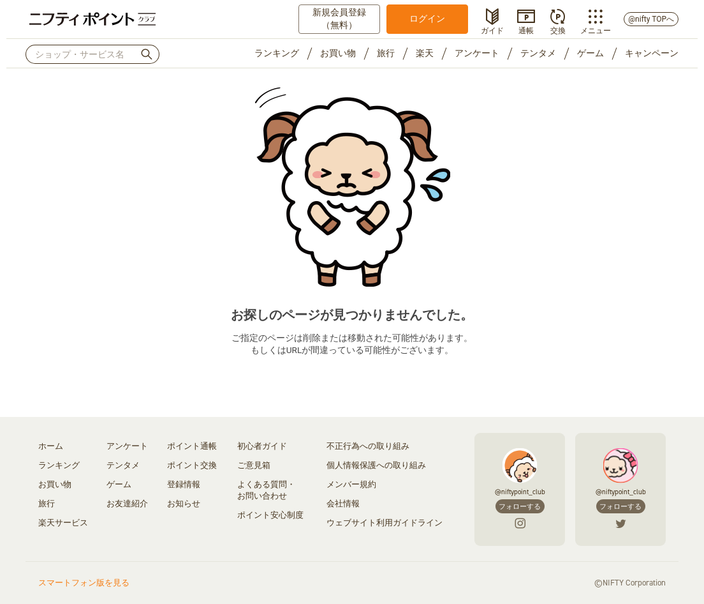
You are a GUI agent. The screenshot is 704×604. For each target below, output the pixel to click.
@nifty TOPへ (651, 19)
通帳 (526, 29)
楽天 (425, 53)
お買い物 (338, 53)
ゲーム (590, 53)
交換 (558, 29)
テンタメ (538, 53)
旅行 (386, 53)
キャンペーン (651, 53)
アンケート (477, 53)
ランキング (276, 53)
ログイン (427, 18)
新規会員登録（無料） (339, 18)
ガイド (492, 29)
